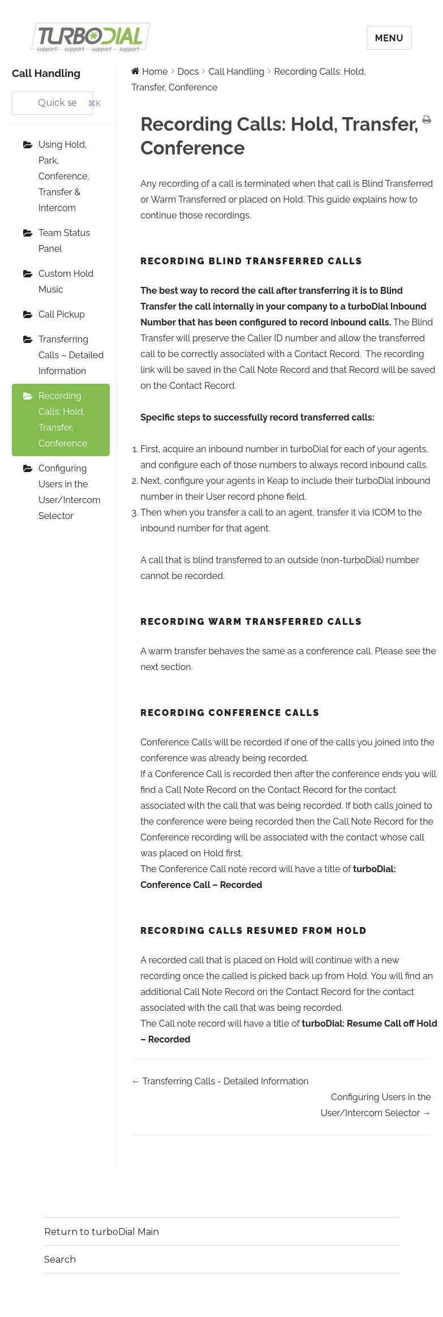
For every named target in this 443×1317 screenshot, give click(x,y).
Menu (389, 38)
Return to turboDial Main (101, 1231)
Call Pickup (61, 314)
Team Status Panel (64, 241)
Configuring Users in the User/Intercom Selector (69, 492)
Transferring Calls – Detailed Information (71, 355)
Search (60, 1259)
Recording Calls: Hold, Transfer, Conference (62, 420)
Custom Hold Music (65, 281)
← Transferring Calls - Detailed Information (219, 1081)
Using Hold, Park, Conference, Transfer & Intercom (63, 176)
